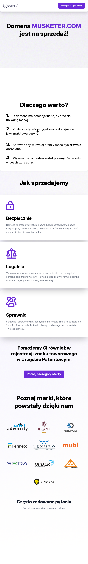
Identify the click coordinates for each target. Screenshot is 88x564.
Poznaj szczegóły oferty (71, 6)
